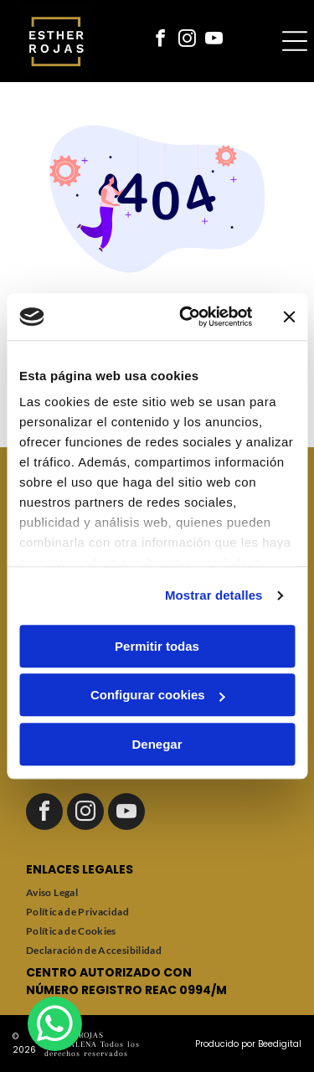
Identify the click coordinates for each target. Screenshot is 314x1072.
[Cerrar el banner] (289, 316)
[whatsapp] (55, 1026)
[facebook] (160, 40)
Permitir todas (157, 646)
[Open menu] (294, 41)
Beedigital (279, 1044)
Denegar (156, 744)
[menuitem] (157, 892)
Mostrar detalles (214, 595)
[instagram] (187, 40)
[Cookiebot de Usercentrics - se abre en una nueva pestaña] (187, 316)
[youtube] (214, 40)
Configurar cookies (157, 695)
